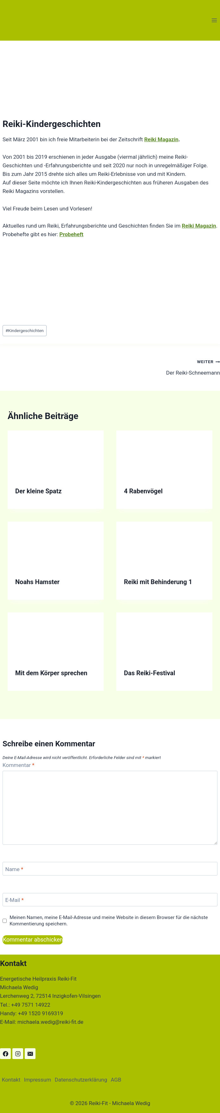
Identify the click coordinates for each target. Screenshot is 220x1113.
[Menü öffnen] (214, 20)
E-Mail (14, 900)
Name (14, 869)
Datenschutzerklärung (81, 1079)
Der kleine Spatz (38, 491)
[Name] (110, 869)
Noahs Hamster (37, 582)
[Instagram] (17, 1053)
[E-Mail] (110, 900)
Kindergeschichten (24, 330)
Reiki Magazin (161, 139)
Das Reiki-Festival (149, 673)
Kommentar (18, 765)
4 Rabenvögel (143, 491)
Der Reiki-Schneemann (167, 366)
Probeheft (71, 234)
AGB (116, 1079)
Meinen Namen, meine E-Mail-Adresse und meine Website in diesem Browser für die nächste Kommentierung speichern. (109, 921)
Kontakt (11, 1079)
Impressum (37, 1079)
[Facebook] (5, 1053)
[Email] (30, 1053)
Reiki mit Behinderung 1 (158, 582)
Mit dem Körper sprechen (51, 673)
